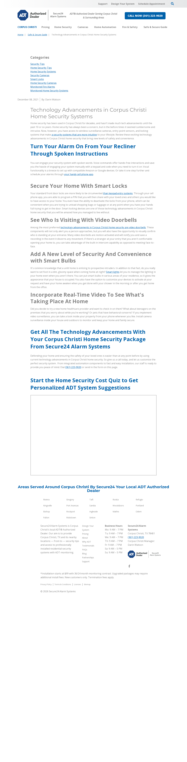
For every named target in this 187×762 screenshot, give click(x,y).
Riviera (46, 668)
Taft (91, 668)
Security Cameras (39, 159)
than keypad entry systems (118, 362)
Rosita (116, 668)
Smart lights (112, 440)
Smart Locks (37, 163)
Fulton (46, 686)
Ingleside (93, 680)
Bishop (46, 680)
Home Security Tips (41, 152)
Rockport (70, 680)
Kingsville (47, 674)
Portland (140, 674)
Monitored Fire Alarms (42, 171)
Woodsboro (118, 674)
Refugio (139, 668)
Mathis (116, 680)
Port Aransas (72, 674)
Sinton (92, 686)
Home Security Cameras (43, 167)
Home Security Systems (43, 155)
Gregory (70, 668)
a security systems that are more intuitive (74, 219)
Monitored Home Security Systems (49, 174)
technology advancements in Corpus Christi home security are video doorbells (103, 396)
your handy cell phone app (78, 258)
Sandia (92, 674)
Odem (139, 680)
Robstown (71, 686)
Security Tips (37, 148)
